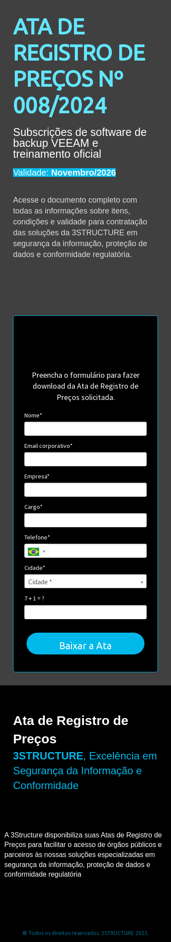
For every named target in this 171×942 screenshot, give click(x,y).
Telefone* (37, 537)
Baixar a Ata (85, 645)
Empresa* (37, 476)
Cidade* (34, 568)
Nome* (33, 415)
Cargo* (33, 507)
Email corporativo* (48, 446)
